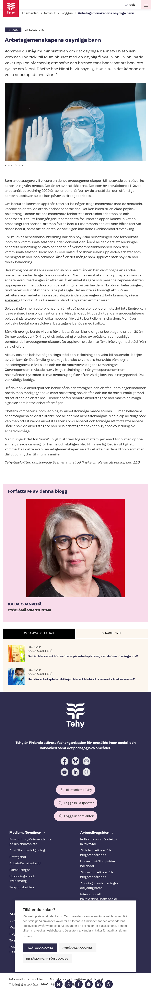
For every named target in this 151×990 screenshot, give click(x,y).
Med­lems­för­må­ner (25, 833)
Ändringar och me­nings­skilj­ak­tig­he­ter (99, 886)
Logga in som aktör (79, 816)
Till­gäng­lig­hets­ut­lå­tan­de (26, 984)
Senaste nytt (112, 633)
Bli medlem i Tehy (79, 790)
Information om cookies (26, 979)
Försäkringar (19, 870)
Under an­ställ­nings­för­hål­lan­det (97, 864)
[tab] (39, 633)
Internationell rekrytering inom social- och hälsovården (99, 899)
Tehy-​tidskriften (21, 887)
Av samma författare (39, 633)
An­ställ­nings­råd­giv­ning (27, 850)
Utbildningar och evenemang (22, 879)
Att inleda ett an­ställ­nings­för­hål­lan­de (95, 853)
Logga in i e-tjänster (79, 803)
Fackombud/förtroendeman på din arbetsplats (28, 842)
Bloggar (67, 13)
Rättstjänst (17, 857)
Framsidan (30, 13)
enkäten (12, 300)
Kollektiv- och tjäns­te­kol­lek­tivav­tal (98, 842)
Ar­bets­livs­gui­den (95, 833)
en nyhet (68, 462)
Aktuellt (49, 13)
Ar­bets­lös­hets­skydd (25, 863)
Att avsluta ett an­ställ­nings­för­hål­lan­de (96, 875)
